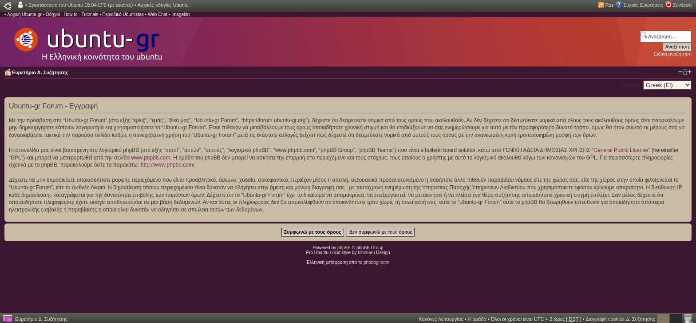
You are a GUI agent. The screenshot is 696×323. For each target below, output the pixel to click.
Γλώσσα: (631, 85)
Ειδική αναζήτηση (673, 53)
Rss (609, 5)
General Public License (620, 150)
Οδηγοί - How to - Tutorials (72, 14)
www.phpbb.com (150, 158)
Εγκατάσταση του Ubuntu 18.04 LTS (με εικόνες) (80, 5)
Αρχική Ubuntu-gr (24, 14)
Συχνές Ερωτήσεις (643, 5)
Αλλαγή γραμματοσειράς (685, 72)
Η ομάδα (477, 319)
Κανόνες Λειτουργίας (441, 319)
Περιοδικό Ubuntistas (122, 14)
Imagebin (180, 14)
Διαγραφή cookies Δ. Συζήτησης (620, 319)
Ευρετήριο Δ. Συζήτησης (40, 72)
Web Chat (157, 14)
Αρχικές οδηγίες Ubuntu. (163, 5)
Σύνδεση (682, 5)
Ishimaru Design (374, 252)
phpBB (344, 247)
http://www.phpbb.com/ (167, 165)
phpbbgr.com (376, 262)
